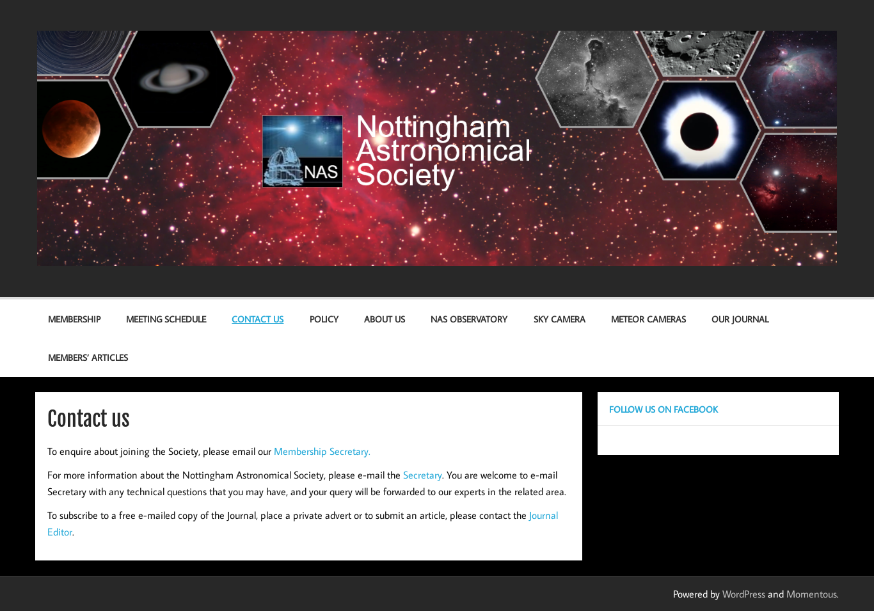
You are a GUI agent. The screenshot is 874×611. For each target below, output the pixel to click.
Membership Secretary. (322, 451)
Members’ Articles (88, 357)
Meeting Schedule (166, 319)
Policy (324, 319)
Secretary (422, 474)
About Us (384, 319)
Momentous (811, 593)
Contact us (257, 319)
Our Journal (739, 319)
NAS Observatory (469, 319)
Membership (74, 319)
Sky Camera (559, 319)
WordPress (743, 593)
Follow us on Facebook (663, 409)
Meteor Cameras (648, 319)
